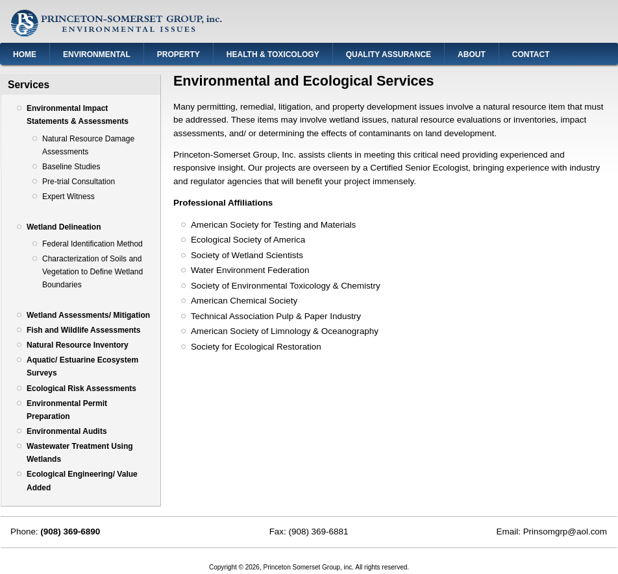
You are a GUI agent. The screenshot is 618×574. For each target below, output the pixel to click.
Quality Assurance (388, 54)
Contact (531, 54)
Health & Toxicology (273, 54)
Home (24, 54)
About (472, 54)
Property (178, 54)
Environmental (96, 54)
